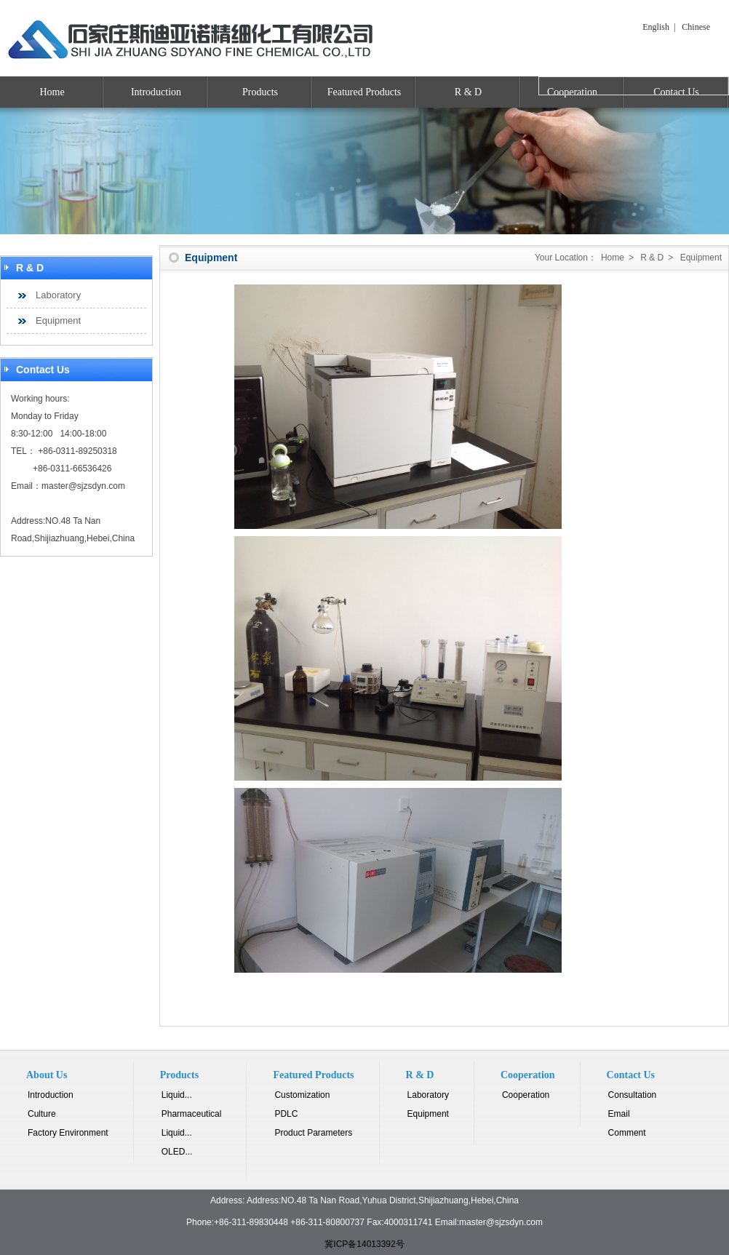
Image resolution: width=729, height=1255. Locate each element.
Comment (627, 1133)
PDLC (286, 1114)
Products (260, 92)
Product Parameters (313, 1133)
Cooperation (525, 1095)
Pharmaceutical (192, 1114)
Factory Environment (68, 1133)
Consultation (632, 1095)
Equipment (58, 320)
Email (619, 1114)
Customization (302, 1095)
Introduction (156, 92)
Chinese (696, 27)
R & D (468, 92)
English (655, 27)
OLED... (177, 1152)
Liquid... (177, 1095)
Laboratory (58, 295)
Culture (42, 1114)
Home (51, 92)
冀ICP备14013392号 (364, 1244)
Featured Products (364, 92)
